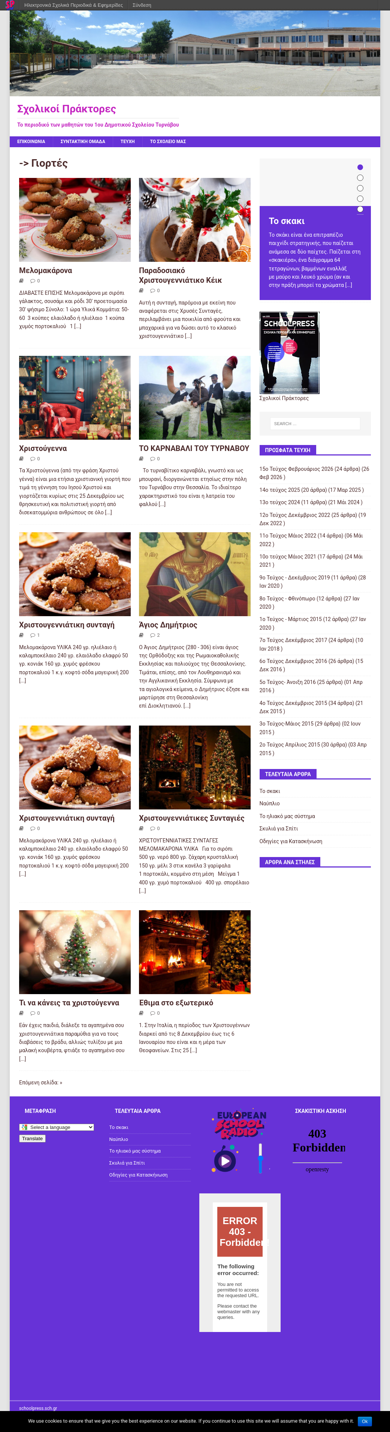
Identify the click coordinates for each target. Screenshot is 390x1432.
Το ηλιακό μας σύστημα (287, 816)
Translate (32, 1138)
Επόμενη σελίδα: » (40, 1083)
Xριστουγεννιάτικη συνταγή (67, 624)
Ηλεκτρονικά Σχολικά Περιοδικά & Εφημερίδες (73, 5)
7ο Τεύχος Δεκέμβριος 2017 (293, 640)
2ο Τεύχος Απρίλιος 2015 (290, 745)
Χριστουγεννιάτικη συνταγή (67, 818)
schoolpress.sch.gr (38, 1408)
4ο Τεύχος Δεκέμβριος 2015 (293, 703)
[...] (77, 326)
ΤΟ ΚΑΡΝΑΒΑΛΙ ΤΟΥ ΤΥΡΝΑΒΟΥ (194, 448)
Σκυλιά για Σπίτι (279, 829)
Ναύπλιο (270, 803)
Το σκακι (270, 791)
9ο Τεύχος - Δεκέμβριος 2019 (295, 578)
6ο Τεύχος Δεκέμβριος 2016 (293, 661)
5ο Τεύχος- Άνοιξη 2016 (288, 682)
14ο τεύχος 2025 (280, 490)
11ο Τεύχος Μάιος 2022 (288, 536)
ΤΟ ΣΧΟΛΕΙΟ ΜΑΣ (168, 141)
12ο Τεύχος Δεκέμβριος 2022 (295, 515)
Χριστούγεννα (43, 448)
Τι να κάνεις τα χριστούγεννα (69, 1002)
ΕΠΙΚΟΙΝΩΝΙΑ (31, 141)
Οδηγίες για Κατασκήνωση (291, 841)
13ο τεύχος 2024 (280, 502)
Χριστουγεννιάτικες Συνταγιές (192, 818)
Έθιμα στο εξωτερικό (176, 1002)
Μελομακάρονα (45, 270)
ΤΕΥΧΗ (128, 141)
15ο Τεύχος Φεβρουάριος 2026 (296, 469)
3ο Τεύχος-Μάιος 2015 (287, 724)
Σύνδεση (142, 5)
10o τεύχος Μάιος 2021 (288, 557)
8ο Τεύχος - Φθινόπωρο (287, 599)
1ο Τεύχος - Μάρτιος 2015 (291, 619)
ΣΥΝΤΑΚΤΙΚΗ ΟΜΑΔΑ (83, 141)
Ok (365, 1421)
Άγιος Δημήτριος (168, 624)
